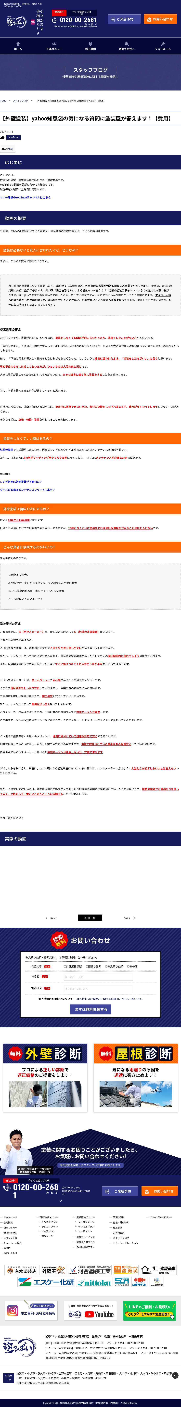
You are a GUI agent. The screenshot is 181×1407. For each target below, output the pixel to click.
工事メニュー (54, 49)
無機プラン (47, 1236)
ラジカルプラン (50, 1226)
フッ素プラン (48, 1231)
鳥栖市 (6, 1248)
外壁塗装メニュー (49, 1217)
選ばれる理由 (10, 1232)
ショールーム (163, 49)
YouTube (13, 137)
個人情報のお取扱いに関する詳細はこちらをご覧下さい (110, 999)
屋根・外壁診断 (121, 1222)
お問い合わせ (10, 1253)
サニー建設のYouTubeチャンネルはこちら (25, 197)
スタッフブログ (121, 1237)
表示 (10, 148)
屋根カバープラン (86, 1237)
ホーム (18, 49)
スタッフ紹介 (10, 1237)
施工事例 (90, 49)
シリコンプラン (50, 1222)
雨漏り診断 (119, 1217)
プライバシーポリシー (161, 1217)
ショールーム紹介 (12, 1243)
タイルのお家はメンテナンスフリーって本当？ (27, 490)
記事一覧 (90, 918)
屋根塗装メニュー (86, 1217)
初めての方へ (127, 49)
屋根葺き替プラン (86, 1242)
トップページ (10, 1217)
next (53, 918)
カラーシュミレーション (125, 1243)
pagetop (175, 1375)
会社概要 (8, 1222)
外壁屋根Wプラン (86, 1247)
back (127, 918)
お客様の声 (119, 1232)
